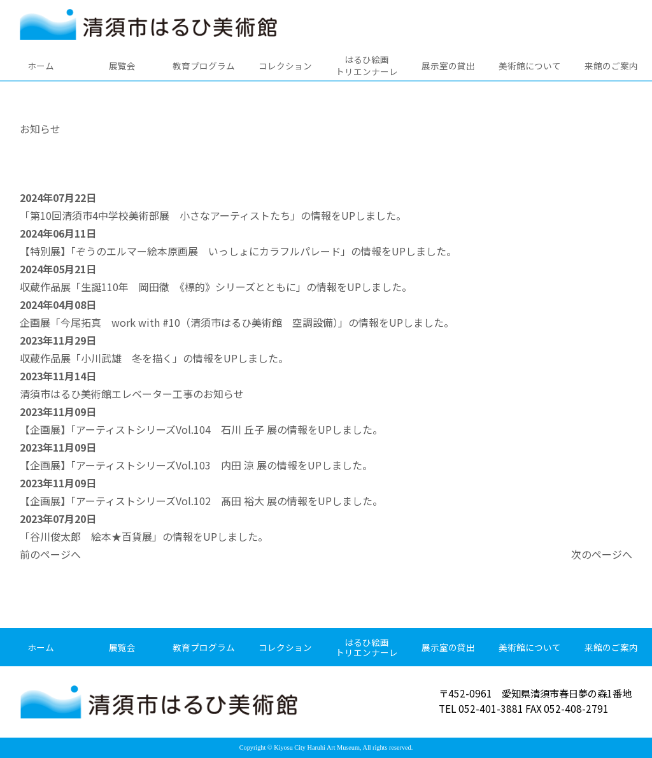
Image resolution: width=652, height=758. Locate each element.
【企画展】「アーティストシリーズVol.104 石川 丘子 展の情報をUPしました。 (201, 429)
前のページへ (50, 554)
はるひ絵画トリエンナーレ (367, 65)
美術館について (530, 65)
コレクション (285, 65)
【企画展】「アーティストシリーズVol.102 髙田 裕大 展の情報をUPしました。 (201, 500)
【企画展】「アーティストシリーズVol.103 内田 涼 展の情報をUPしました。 (196, 465)
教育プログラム (204, 65)
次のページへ (601, 554)
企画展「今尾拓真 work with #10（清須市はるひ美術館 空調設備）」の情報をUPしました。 (237, 322)
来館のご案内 (611, 65)
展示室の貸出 (448, 65)
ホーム (40, 65)
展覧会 (122, 65)
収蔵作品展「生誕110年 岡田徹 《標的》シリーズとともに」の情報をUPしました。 (216, 286)
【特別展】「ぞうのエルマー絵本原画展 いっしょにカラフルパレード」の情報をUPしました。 (238, 251)
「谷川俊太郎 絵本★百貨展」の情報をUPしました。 (144, 536)
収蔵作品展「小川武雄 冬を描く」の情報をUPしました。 (154, 358)
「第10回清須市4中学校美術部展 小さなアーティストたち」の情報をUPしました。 (213, 215)
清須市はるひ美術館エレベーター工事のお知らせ (132, 393)
